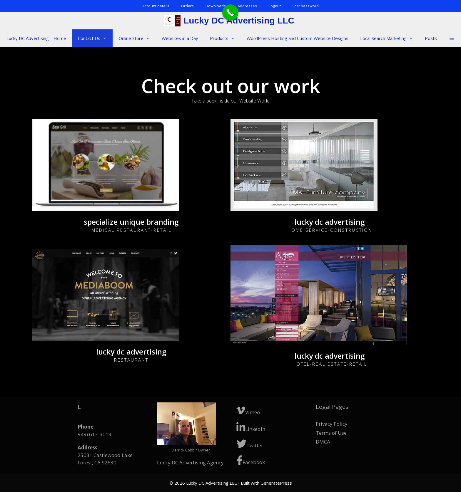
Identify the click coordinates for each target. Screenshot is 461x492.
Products (225, 38)
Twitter (249, 444)
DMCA (323, 441)
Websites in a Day (180, 38)
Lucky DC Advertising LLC (238, 20)
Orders (187, 6)
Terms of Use (331, 432)
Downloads (216, 6)
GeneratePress (276, 483)
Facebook (250, 460)
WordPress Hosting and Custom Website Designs (297, 38)
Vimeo (248, 410)
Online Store (137, 38)
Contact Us (95, 38)
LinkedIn (250, 427)
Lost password (306, 6)
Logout (275, 6)
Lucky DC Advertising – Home (36, 38)
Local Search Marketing (389, 38)
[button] (451, 38)
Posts (431, 38)
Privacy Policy (332, 423)
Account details (155, 6)
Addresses (247, 6)
